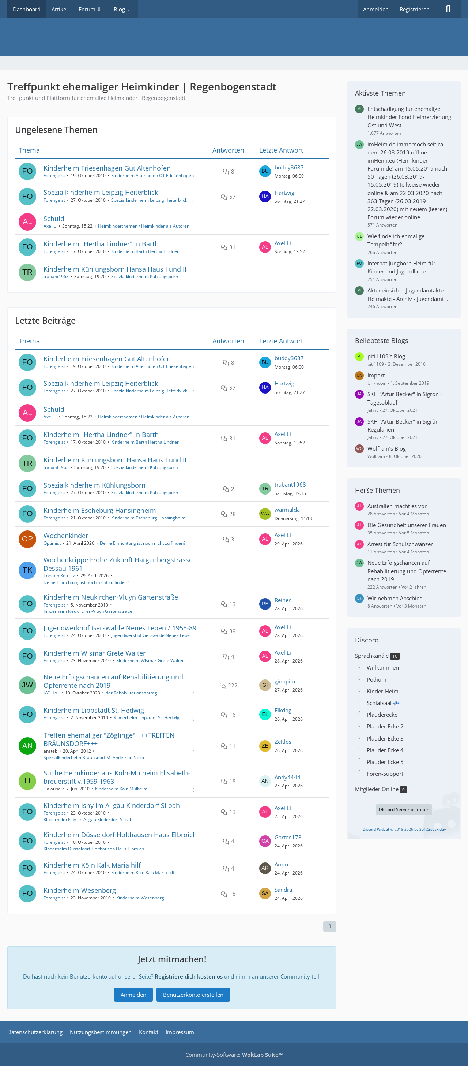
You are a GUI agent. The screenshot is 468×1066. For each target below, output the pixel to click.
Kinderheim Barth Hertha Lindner (145, 251)
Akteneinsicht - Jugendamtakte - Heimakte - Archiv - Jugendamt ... (408, 294)
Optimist (52, 543)
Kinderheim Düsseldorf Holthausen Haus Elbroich (120, 834)
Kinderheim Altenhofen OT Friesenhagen (152, 175)
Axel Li (50, 226)
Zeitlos (283, 742)
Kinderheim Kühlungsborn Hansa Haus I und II (115, 269)
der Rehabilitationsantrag (131, 693)
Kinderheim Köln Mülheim (121, 789)
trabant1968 (56, 276)
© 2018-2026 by (404, 829)
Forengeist (54, 175)
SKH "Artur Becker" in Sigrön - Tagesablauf (404, 398)
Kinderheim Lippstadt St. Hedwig (94, 710)
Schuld (54, 218)
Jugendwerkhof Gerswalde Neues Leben (151, 635)
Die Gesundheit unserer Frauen (406, 525)
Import (376, 375)
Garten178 (288, 837)
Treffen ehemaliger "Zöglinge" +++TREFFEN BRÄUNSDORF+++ (109, 739)
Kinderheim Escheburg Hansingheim (100, 510)
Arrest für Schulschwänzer (400, 544)
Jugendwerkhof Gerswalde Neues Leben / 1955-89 (120, 627)
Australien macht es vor (397, 506)
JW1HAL (52, 693)
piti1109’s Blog (386, 356)
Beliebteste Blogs (381, 340)
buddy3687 (289, 167)
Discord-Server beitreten (404, 809)
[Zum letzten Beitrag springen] (265, 171)
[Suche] (448, 9)
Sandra (283, 889)
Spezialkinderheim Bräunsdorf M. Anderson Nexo (94, 757)
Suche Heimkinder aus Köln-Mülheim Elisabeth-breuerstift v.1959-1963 (117, 777)
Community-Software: (234, 1054)
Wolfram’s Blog (386, 448)
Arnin (281, 864)
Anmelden (376, 9)
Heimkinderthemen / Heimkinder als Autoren (143, 226)
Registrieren (415, 9)
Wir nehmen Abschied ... (398, 598)
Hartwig (284, 192)
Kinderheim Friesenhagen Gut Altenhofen (107, 168)
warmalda (287, 510)
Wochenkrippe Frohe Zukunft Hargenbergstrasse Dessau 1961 (118, 564)
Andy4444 (288, 777)
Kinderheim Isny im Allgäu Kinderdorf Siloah (112, 805)
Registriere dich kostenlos (189, 976)
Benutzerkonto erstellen (193, 994)
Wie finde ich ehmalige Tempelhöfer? (395, 240)
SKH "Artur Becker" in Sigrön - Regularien (404, 425)
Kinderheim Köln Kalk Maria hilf (92, 865)
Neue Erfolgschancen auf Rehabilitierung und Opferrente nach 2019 (113, 681)
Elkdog (283, 710)
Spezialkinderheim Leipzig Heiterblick (101, 192)
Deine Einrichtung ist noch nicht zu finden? (142, 543)
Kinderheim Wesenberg (80, 890)
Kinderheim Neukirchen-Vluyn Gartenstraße (111, 597)
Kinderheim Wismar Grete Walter (95, 653)
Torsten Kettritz (59, 576)
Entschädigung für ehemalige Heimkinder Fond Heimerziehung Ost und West (409, 116)
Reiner (283, 600)
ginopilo (285, 681)
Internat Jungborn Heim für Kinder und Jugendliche (401, 267)
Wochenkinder (66, 535)
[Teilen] (329, 927)
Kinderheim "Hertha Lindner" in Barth (101, 243)
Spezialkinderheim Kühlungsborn (144, 276)
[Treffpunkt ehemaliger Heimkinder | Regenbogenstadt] (234, 37)
